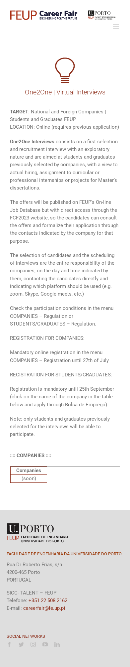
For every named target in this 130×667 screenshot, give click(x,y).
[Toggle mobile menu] (116, 26)
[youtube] (45, 644)
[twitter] (21, 644)
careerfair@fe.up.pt (44, 608)
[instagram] (33, 644)
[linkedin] (57, 644)
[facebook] (9, 644)
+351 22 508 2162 (48, 600)
